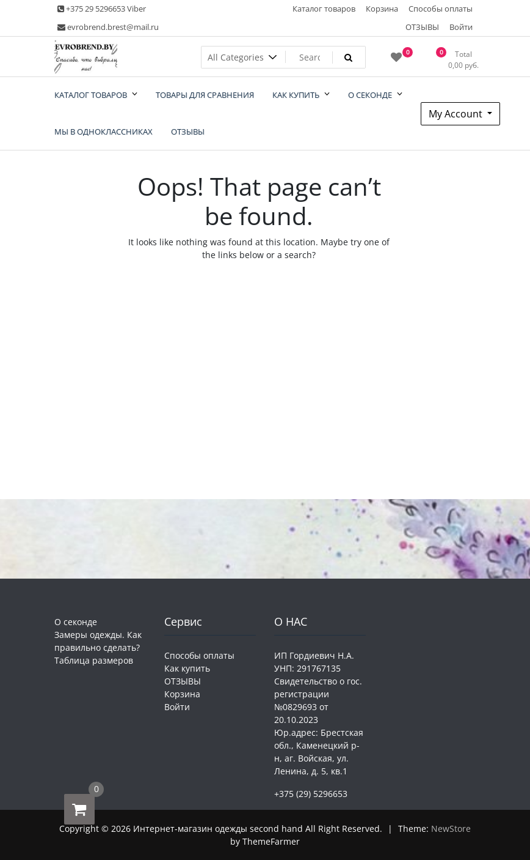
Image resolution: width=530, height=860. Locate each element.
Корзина (382, 8)
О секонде (75, 622)
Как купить (187, 668)
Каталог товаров (323, 8)
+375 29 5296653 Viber (101, 8)
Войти (461, 26)
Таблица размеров (93, 660)
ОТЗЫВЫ (422, 26)
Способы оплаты (440, 8)
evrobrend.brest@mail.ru (108, 26)
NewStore (451, 828)
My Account (457, 113)
